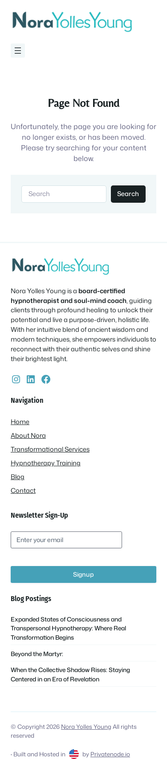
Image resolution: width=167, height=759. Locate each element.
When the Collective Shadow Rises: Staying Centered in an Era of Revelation (70, 674)
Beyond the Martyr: (37, 653)
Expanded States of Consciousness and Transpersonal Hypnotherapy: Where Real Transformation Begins (68, 628)
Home (20, 421)
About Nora (28, 435)
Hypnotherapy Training (46, 463)
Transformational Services (50, 449)
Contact (23, 490)
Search (128, 193)
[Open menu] (18, 50)
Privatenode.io (110, 754)
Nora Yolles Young (86, 726)
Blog (17, 476)
